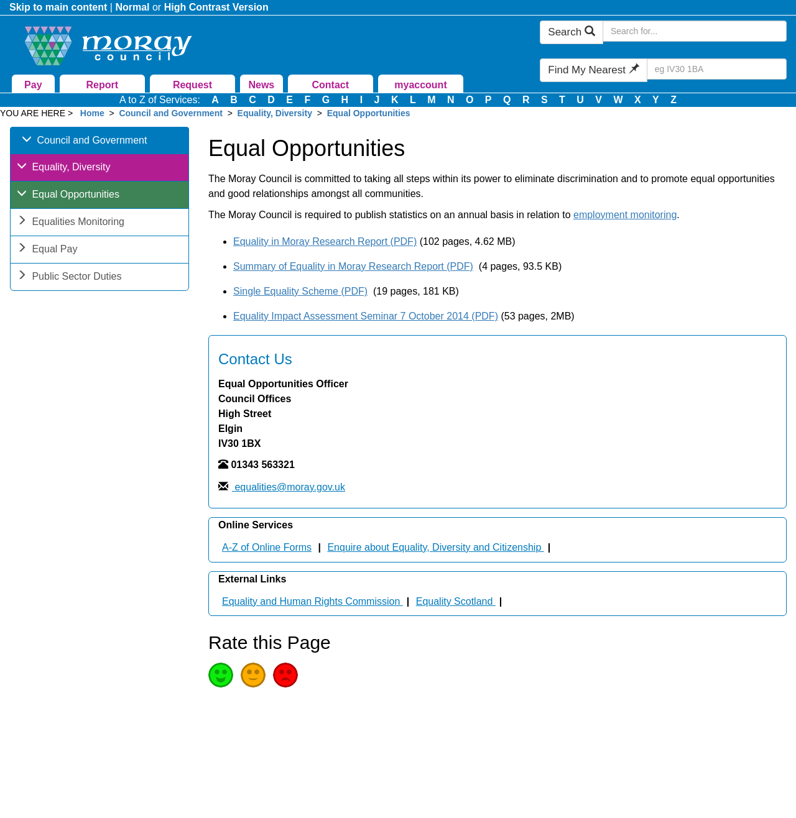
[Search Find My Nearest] (717, 69)
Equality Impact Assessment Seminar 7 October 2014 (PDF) (365, 316)
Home (92, 113)
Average (253, 675)
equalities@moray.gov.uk (288, 487)
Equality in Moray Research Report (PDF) (325, 241)
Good (220, 675)
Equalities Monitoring (70, 223)
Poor (285, 675)
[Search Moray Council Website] (695, 31)
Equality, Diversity (276, 113)
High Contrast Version (216, 7)
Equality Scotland (456, 601)
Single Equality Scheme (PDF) (300, 291)
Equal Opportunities (368, 113)
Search (571, 32)
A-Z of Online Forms (267, 547)
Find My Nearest (593, 70)
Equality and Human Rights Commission (312, 601)
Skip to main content (58, 7)
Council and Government (170, 113)
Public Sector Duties (69, 277)
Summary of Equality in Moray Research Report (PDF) (353, 266)
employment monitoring (625, 214)
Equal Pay (47, 250)
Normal (132, 7)
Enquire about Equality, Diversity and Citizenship (435, 547)
